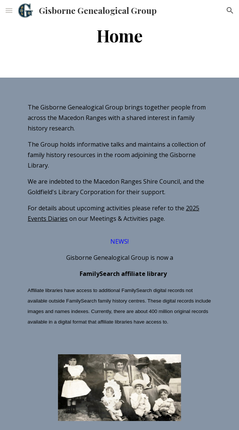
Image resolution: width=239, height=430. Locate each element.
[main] (119, 38)
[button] (9, 10)
